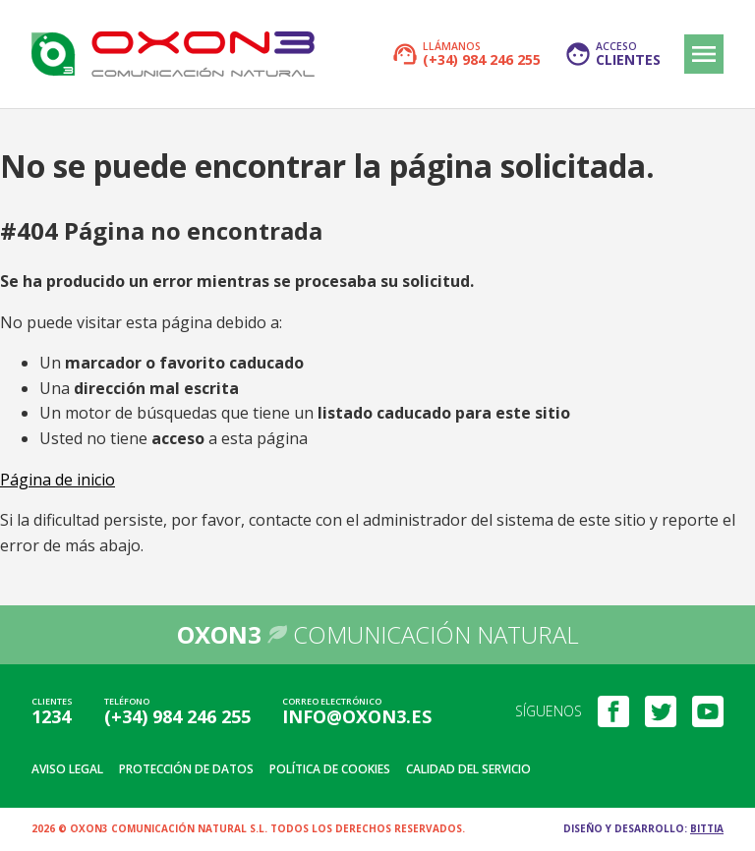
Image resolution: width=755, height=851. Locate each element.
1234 (51, 716)
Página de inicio (57, 479)
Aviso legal (67, 769)
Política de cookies (329, 769)
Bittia (707, 828)
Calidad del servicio (468, 769)
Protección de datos (186, 769)
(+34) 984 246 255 (177, 716)
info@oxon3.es (357, 716)
